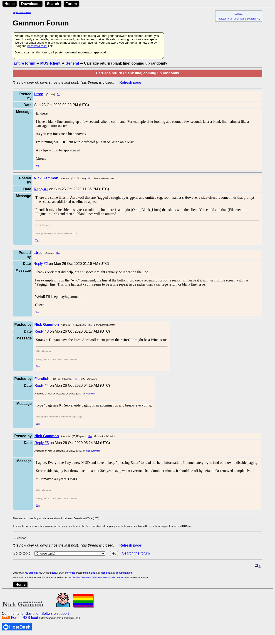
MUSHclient (50, 63)
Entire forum (24, 63)
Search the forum (136, 553)
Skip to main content (22, 12)
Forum (71, 4)
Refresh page (130, 82)
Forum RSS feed (24, 618)
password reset (37, 46)
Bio (58, 94)
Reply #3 (41, 331)
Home (10, 4)
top (258, 566)
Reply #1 (41, 189)
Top (37, 165)
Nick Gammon (93, 451)
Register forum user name (231, 18)
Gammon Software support (47, 613)
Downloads (30, 4)
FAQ (257, 18)
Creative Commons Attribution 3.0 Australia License (98, 577)
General (72, 63)
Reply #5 (41, 443)
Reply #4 (41, 385)
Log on (238, 13)
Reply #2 (41, 264)
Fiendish (90, 393)
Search (53, 4)
